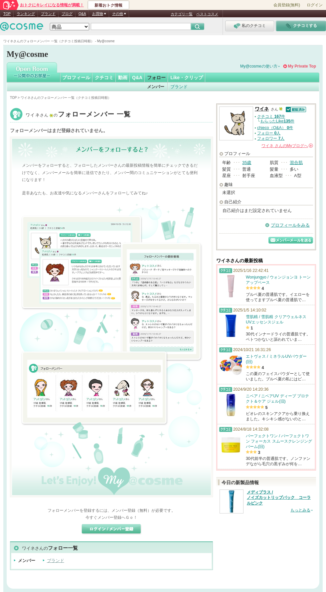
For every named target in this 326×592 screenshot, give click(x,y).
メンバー (155, 86)
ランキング (26, 14)
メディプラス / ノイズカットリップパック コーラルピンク (279, 498)
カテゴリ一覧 (182, 14)
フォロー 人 (268, 133)
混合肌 (296, 162)
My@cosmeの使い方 (258, 66)
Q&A (82, 14)
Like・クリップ (186, 77)
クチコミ (104, 77)
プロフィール (76, 77)
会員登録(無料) (286, 5)
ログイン (315, 5)
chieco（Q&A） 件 (275, 127)
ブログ (67, 14)
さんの (287, 145)
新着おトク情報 (108, 5)
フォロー (156, 77)
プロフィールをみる (290, 225)
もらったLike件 (277, 121)
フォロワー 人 (270, 138)
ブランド (48, 14)
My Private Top (302, 66)
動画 (122, 77)
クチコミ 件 (271, 116)
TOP (7, 14)
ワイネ (78, 114)
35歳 (246, 162)
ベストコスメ (207, 14)
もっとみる (300, 510)
